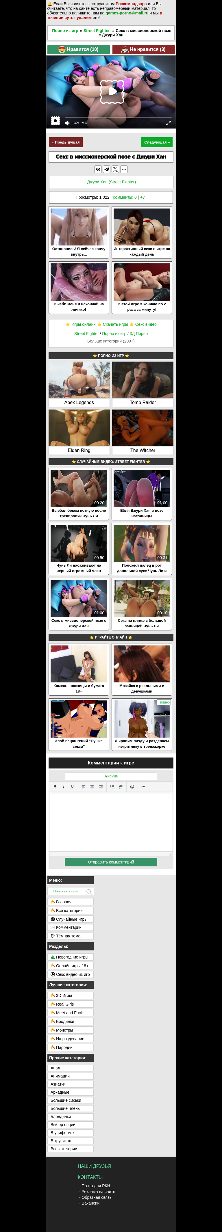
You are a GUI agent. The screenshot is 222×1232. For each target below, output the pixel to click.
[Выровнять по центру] (92, 786)
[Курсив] (63, 786)
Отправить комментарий (111, 862)
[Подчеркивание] (72, 786)
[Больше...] (143, 786)
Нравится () (78, 49)
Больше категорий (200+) (111, 341)
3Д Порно (139, 333)
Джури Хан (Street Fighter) (111, 182)
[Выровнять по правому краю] (101, 786)
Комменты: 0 (125, 197)
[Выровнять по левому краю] (83, 786)
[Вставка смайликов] (132, 786)
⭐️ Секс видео (143, 324)
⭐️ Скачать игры (112, 324)
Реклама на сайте (98, 1191)
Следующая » (157, 142)
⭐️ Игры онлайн (80, 324)
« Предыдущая (65, 142)
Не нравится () (143, 49)
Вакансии (91, 1203)
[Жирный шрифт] (55, 786)
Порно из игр (65, 30)
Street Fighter (97, 30)
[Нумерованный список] (120, 786)
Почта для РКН (96, 1185)
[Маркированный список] (112, 786)
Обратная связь (97, 1197)
